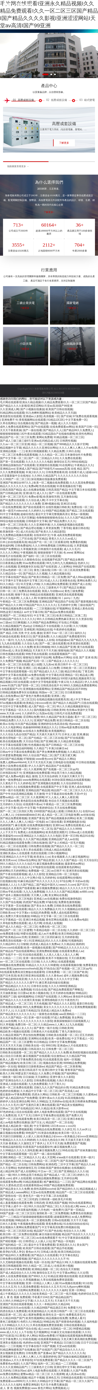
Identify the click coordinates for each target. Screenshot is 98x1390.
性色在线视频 (47, 486)
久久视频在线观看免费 (82, 1262)
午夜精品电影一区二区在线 (50, 930)
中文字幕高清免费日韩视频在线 (60, 1227)
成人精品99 (7, 1171)
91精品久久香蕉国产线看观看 (17, 888)
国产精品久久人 (52, 430)
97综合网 (65, 881)
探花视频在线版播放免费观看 (48, 479)
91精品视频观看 (32, 1181)
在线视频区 (78, 1167)
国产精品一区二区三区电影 (16, 898)
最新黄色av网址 (74, 863)
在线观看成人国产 (10, 828)
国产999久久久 (37, 1276)
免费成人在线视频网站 (31, 832)
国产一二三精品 (9, 1216)
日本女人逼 (68, 734)
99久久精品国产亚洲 (63, 647)
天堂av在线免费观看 (42, 1192)
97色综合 (49, 968)
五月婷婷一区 (8, 867)
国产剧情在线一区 (10, 1195)
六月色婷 (43, 1209)
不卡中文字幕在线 (57, 500)
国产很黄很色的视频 (68, 1321)
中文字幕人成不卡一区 (13, 1206)
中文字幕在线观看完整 (13, 744)
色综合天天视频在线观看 (63, 800)
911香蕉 (20, 1335)
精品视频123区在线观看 (14, 682)
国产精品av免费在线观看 (59, 612)
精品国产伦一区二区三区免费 (17, 437)
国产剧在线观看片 (33, 507)
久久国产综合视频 (10, 902)
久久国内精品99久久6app (15, 1160)
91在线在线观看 (32, 954)
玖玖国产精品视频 (26, 723)
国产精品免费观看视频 (13, 818)
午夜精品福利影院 (10, 1146)
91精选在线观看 (9, 636)
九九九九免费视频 (34, 891)
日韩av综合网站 (27, 860)
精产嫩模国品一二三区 (57, 1181)
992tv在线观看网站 (80, 1202)
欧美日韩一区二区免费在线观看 (19, 1234)
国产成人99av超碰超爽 (80, 577)
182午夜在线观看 (30, 433)
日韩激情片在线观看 (50, 549)
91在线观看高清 (52, 1059)
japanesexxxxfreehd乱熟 (27, 968)
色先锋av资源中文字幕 (79, 709)
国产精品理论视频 (31, 528)
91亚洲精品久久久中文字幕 (16, 856)
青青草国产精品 (74, 1070)
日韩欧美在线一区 (33, 1045)
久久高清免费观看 (28, 1286)
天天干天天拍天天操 (39, 762)
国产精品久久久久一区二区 (67, 846)
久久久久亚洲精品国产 (13, 1367)
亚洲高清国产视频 (56, 1202)
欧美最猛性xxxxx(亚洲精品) (16, 835)
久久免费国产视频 (10, 661)
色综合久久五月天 (51, 1286)
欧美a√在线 (7, 723)
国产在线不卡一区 (10, 954)
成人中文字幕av (79, 699)
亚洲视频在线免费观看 (36, 772)
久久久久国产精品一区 (68, 860)
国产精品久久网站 (64, 758)
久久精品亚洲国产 (10, 1035)
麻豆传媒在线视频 (49, 1234)
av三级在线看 (54, 821)
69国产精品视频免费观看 (58, 1185)
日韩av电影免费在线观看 (73, 727)
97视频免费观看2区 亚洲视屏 (17, 629)
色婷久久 (83, 563)
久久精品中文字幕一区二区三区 (39, 1091)
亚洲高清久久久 (65, 1244)
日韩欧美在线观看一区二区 (62, 1035)
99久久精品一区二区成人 (38, 1265)
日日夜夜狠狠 (73, 692)
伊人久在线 (91, 682)
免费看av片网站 (62, 657)
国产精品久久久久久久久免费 (51, 1052)
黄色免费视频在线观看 (13, 1049)
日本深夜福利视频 (26, 1209)
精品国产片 (40, 1230)
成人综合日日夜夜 (10, 1056)
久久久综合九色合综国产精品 (17, 734)
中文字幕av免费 (9, 800)
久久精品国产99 (75, 1056)
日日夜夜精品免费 (10, 563)
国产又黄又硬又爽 (65, 755)
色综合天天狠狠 (69, 1269)
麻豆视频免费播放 (47, 888)
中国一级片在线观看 (12, 790)
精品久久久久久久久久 (13, 486)
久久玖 (86, 1332)
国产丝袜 (66, 416)
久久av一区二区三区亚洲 (15, 444)
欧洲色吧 (51, 1164)
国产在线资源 (48, 566)
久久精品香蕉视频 (68, 741)
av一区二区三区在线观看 (15, 961)
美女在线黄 (6, 594)
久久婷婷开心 (30, 713)
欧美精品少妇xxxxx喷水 (37, 702)
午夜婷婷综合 (45, 807)
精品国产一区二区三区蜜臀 (16, 930)
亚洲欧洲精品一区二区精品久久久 (20, 1157)
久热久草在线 (64, 1080)
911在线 (87, 1283)
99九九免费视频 (32, 1007)
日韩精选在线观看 (71, 1377)
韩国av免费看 (47, 1335)
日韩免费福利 (23, 545)
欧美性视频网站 (35, 1318)
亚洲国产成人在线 (80, 584)
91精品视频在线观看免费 (15, 842)
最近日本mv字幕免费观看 (15, 1269)
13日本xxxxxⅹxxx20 (62, 1125)
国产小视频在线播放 (32, 409)
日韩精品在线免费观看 (47, 1129)
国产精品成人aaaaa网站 (14, 1192)
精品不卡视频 (36, 1377)
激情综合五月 (62, 461)
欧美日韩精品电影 (69, 933)
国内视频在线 (42, 709)
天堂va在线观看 (65, 1346)
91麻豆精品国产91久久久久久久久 (38, 881)
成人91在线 (27, 531)
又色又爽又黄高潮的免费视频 (78, 1339)
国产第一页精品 (74, 1209)
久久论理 (82, 1272)
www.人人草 (87, 1206)
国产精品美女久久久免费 (14, 1188)
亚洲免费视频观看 (85, 1007)
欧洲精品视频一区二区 (45, 1269)
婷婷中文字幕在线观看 (13, 675)
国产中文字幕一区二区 (13, 458)
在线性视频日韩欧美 (58, 507)
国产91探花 (7, 1335)
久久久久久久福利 (10, 1384)
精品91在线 (86, 835)
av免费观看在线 (9, 933)
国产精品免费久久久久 (62, 521)
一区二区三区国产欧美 (74, 972)
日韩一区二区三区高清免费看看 (70, 570)
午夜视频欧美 (28, 552)
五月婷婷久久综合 (10, 804)
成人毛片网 (35, 923)
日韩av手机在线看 (11, 891)
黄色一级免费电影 (10, 779)
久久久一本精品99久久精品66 (51, 1304)
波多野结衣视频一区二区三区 (17, 1237)
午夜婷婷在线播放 (64, 629)
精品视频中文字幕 (10, 447)
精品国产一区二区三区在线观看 (75, 1192)
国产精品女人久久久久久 (63, 661)
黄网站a (79, 552)
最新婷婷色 (49, 1356)
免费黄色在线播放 (81, 1213)
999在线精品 (79, 461)
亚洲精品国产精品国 (38, 790)
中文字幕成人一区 (82, 1038)
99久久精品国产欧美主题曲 (56, 716)
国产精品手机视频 (62, 1248)
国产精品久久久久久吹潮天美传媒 (20, 1000)
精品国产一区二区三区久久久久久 (71, 790)
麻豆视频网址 (80, 856)
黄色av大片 (32, 1251)
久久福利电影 (89, 1321)
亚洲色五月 (52, 1377)
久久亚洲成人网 (9, 409)
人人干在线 (25, 1332)
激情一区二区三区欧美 (13, 524)
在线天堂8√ (7, 1328)
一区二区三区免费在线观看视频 (19, 454)
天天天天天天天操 (10, 1045)
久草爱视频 (80, 545)
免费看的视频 (78, 542)
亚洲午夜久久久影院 (62, 1077)
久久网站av (65, 996)
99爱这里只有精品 (26, 1073)
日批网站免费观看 (28, 1290)
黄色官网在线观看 (56, 919)
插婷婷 (80, 944)
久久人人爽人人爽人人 (13, 821)
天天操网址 (41, 1077)
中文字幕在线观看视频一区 (16, 671)
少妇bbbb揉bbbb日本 (27, 814)
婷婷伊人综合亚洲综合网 (14, 1101)
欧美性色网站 (84, 433)
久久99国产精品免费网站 (42, 622)
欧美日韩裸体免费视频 (82, 1101)
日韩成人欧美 (49, 1251)
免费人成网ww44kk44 (13, 762)
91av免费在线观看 (34, 563)
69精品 (35, 916)
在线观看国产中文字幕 (53, 786)
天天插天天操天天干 (48, 734)
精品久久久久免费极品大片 (44, 909)
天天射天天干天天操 (44, 650)
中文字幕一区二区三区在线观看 (59, 916)
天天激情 (39, 793)
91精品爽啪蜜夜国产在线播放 (17, 1349)
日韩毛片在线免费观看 (67, 713)
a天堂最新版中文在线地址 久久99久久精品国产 (28, 475)
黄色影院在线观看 (10, 416)
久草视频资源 (28, 549)
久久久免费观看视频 (12, 472)
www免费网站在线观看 (36, 779)
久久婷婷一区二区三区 (80, 930)
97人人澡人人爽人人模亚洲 (61, 797)
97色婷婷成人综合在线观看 (16, 1112)
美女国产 (82, 1244)
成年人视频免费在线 (75, 975)
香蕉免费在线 (54, 1223)
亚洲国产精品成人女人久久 (16, 1028)
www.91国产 (9, 685)
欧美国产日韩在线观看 (36, 1248)
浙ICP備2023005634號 (53, 393)
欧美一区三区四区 (10, 657)
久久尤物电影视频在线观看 (67, 524)
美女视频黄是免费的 (12, 1353)
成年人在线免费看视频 (13, 1276)
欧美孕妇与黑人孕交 (12, 1251)
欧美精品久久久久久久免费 (16, 647)
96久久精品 (42, 1108)
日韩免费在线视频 (10, 716)
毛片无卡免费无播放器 (53, 1384)
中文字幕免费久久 (10, 1339)
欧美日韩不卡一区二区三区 (71, 664)
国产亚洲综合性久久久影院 (16, 1080)
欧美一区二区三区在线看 (14, 664)
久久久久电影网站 (10, 727)
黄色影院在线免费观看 (33, 800)
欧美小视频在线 (39, 993)
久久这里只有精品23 (27, 1010)
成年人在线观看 (22, 1178)
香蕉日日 (25, 636)
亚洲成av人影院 (32, 416)
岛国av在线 (46, 713)
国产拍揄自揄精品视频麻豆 (74, 1356)
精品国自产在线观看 (58, 765)
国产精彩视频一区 (10, 1241)
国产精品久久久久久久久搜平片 (19, 982)
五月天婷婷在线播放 (62, 993)
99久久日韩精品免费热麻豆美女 (55, 619)
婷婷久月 (82, 1174)
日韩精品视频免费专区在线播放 (19, 692)
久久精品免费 (56, 451)
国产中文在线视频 (75, 1112)
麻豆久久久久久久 (10, 1279)
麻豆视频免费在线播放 (50, 863)
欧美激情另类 (51, 496)
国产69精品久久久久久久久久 (70, 947)
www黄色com (44, 758)
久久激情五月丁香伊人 (31, 1143)
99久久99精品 (39, 1101)
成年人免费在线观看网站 (14, 426)
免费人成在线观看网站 (64, 912)
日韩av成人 (7, 650)
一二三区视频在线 (44, 608)
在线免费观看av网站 (62, 426)
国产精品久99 (59, 1262)
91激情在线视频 (47, 598)
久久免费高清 (8, 1115)
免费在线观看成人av (77, 825)
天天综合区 (90, 860)
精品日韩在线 (72, 671)
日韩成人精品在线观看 (56, 849)
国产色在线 (55, 1230)
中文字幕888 (41, 1125)
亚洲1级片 (29, 493)
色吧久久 (25, 1321)
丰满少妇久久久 (35, 472)
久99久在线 (73, 451)
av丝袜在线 (87, 814)
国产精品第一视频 (45, 423)
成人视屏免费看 (32, 1314)
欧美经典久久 (8, 1290)
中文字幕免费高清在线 (28, 1059)
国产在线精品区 (24, 1108)
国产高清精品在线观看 (73, 1160)
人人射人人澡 (31, 1136)
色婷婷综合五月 (87, 1293)
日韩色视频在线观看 (12, 654)
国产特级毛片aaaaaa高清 (54, 468)
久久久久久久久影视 (40, 979)
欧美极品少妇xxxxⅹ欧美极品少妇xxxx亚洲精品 (68, 1136)
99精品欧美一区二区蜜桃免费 (32, 1220)
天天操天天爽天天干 (71, 776)
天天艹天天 (24, 1115)
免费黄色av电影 (9, 1363)
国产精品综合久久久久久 (69, 1349)
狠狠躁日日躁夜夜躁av (31, 1066)
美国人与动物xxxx (52, 591)
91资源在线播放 (47, 1132)
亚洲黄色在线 (67, 580)
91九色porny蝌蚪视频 (76, 1286)
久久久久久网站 (9, 552)
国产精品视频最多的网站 (60, 818)
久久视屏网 (35, 769)
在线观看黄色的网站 (68, 867)
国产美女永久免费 (41, 905)
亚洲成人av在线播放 (46, 898)
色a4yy (27, 626)
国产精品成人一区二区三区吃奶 (19, 1199)
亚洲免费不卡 (10, 419)
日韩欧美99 (58, 709)
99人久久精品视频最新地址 (72, 706)
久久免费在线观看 (70, 458)
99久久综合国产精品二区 (38, 755)
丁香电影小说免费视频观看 (16, 1129)
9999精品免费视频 (74, 1063)
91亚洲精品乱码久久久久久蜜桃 (48, 940)
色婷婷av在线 (31, 1342)
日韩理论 (28, 1241)
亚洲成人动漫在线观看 (13, 1084)
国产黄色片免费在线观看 (35, 696)
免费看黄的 (89, 965)
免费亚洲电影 (31, 1384)
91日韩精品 (40, 1042)
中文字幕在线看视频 (12, 1283)
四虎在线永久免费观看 (13, 1311)
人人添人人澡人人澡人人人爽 (60, 954)
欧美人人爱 (6, 1059)
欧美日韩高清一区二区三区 (50, 1118)
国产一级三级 (31, 678)
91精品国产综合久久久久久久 (17, 619)
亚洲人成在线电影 (79, 786)
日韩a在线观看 (60, 1220)
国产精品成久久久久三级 (48, 671)
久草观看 (63, 1370)
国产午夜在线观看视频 (13, 874)
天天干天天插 (55, 1143)
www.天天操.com (10, 713)
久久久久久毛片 (9, 1105)
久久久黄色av (54, 975)
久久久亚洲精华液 (39, 524)
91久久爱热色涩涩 (11, 1185)
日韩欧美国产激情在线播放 (54, 1167)
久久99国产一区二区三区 (15, 479)
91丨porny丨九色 (68, 598)
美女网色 (77, 1017)
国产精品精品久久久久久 (14, 986)
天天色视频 (40, 1003)
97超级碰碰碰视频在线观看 (36, 1216)
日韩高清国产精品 (10, 489)
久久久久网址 (49, 961)
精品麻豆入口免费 (48, 668)
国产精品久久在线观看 (44, 1255)
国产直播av (44, 1353)
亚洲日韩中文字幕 (52, 1070)
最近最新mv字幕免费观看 (15, 1094)
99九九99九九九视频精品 (61, 563)
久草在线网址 (8, 423)
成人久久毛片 (72, 549)
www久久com (67, 884)
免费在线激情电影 (70, 898)
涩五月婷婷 (86, 1035)
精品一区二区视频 (42, 444)
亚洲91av (58, 825)
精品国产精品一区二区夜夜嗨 (63, 1066)
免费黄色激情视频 (69, 902)
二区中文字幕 (66, 1164)
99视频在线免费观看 (12, 965)
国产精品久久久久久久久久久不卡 (48, 1258)
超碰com (91, 472)
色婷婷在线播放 (9, 1091)
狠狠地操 (63, 650)
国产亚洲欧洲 (48, 741)
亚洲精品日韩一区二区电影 (62, 874)
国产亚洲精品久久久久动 (73, 1171)
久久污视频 (79, 626)
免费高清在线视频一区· (13, 940)
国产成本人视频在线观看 (14, 895)
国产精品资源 (46, 860)
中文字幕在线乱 (68, 1255)
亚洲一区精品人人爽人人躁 (42, 1283)
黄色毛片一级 (31, 1195)
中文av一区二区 (47, 1171)
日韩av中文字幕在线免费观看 (17, 751)
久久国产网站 (28, 1363)
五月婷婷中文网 (66, 605)
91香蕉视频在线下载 (69, 486)
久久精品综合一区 (10, 573)
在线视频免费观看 (28, 786)
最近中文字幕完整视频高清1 (52, 514)
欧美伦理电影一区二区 (13, 737)
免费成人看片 (77, 1318)
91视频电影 (75, 940)
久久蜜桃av (89, 1094)
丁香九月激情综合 (70, 1031)
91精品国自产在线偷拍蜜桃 (58, 433)
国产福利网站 (69, 1073)
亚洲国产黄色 (36, 818)
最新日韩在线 (81, 528)
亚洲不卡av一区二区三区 (58, 633)
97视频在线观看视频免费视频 (73, 1335)
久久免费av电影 (78, 919)
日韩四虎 (39, 1202)
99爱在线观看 (28, 933)
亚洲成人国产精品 (27, 468)
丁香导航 (66, 528)
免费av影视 (35, 496)
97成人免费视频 (60, 1017)
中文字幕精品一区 (10, 919)
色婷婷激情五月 (27, 1167)
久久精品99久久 (9, 944)
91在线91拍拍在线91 (75, 1223)
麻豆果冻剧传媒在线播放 (54, 982)
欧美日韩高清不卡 (30, 1070)
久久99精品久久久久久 (15, 1325)
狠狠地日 (28, 657)
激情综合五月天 (46, 1272)
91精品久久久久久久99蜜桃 (42, 965)
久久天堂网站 (8, 1167)
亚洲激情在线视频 (47, 465)
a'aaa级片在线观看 (67, 1157)
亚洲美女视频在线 (10, 1342)
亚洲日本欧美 (75, 1118)
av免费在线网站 (9, 1374)
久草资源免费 (51, 528)
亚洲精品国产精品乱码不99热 (68, 689)
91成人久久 (51, 580)
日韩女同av (19, 1370)
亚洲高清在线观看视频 (69, 594)
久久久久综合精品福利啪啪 (16, 748)
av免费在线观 (36, 675)
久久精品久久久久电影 (47, 835)
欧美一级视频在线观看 (37, 947)
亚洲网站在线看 (37, 1038)
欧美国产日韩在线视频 (59, 409)
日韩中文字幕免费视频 (62, 1042)
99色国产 (31, 1132)
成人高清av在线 (75, 1374)
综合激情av (58, 1056)
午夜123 (63, 682)
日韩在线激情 (39, 842)
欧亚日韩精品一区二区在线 (73, 720)
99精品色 (48, 1321)
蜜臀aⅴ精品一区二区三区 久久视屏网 (22, 797)
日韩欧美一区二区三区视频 (65, 1094)
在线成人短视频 (52, 923)
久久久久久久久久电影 (39, 461)
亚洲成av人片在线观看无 (72, 1045)
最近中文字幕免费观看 (41, 1244)
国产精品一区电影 (63, 1241)
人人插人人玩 (43, 1241)
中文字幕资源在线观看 (75, 1237)
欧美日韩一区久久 (69, 1132)
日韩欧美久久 (73, 811)
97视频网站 (63, 608)
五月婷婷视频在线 (10, 839)
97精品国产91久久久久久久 (39, 605)
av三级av (5, 622)
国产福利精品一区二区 (13, 1244)
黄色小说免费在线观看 (13, 765)
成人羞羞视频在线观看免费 (16, 1202)
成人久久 (42, 493)
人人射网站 (64, 566)
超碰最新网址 (62, 1216)
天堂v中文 (80, 793)
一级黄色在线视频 (47, 1014)
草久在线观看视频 (10, 730)
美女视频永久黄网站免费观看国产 (20, 1227)
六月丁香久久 (56, 1084)
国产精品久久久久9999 (67, 828)
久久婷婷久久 (36, 510)
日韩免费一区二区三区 (59, 1049)
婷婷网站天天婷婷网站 (13, 870)
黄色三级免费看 (73, 591)
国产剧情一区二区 (28, 685)
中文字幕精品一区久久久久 (16, 709)
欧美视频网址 (57, 730)
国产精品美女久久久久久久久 (17, 1014)
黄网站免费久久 (86, 580)
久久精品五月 (75, 751)
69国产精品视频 (55, 510)
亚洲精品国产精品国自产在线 (56, 601)
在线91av (88, 811)
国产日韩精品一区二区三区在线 (64, 744)
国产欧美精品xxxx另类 (13, 937)
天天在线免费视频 (65, 807)
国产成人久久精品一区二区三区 (19, 926)
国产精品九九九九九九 (84, 640)
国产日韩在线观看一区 (13, 769)
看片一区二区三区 (85, 716)
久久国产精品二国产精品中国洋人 (38, 884)
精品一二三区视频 (10, 1346)
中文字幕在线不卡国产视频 (39, 1346)
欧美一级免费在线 (59, 1038)
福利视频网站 (26, 996)
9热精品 (37, 1321)
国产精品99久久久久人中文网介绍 (20, 877)
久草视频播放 (31, 1279)
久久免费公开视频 (49, 1073)
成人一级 (5, 1174)
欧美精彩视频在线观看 (83, 1052)
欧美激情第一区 (9, 531)
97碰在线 (51, 902)
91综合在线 (39, 989)
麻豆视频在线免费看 (12, 1132)
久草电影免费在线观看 (13, 923)
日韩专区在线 (39, 986)
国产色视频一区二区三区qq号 (60, 769)
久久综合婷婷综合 (71, 783)
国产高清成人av (68, 1091)
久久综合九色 (30, 643)
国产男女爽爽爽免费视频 (51, 751)
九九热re (48, 664)
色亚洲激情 (85, 1276)
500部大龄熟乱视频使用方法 (78, 678)
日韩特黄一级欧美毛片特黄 (55, 1199)
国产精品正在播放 (74, 587)
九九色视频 (76, 1024)
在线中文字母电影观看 (43, 682)
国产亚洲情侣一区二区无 (37, 828)
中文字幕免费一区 (76, 419)
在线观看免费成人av (71, 951)
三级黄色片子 (54, 587)
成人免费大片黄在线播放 (14, 916)
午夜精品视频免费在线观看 (16, 608)
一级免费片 (57, 1209)
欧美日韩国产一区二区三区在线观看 (72, 1311)
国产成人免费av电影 (12, 776)
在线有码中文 (42, 535)
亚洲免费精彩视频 (47, 951)
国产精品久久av (84, 1164)
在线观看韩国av (32, 1185)
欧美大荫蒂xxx (59, 1108)
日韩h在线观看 (9, 1070)
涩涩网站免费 (31, 716)
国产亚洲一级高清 (10, 678)
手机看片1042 (40, 1297)
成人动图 (36, 664)
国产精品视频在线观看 (13, 909)
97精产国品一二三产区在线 (16, 538)
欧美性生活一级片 (53, 1314)
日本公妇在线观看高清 (13, 542)
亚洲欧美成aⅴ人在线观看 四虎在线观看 (23, 853)
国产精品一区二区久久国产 (76, 1381)
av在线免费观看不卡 (48, 1237)
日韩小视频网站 (57, 853)
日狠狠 (24, 944)
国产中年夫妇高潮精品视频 (16, 793)
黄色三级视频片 (9, 1321)
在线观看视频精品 (48, 1339)
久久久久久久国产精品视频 (62, 891)
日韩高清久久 (36, 1049)
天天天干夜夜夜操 (10, 430)
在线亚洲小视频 (63, 1265)
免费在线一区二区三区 (52, 926)
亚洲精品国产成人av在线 (63, 839)
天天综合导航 (31, 741)
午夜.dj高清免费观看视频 (66, 535)
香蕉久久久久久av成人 (62, 538)
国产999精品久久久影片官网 (71, 444)
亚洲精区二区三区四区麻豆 (44, 937)
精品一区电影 (36, 821)
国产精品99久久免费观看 (15, 1255)
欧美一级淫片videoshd (13, 510)
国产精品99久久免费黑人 (78, 430)
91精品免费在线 (79, 1087)
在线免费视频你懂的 (39, 825)
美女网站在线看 (57, 895)
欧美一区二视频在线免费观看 (51, 482)
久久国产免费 (78, 1370)
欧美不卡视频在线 (56, 958)
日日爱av (23, 993)
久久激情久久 (8, 786)
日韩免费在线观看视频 (13, 1258)
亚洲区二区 (29, 668)
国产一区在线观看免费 (62, 493)
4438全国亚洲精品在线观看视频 (71, 779)
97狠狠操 (29, 758)
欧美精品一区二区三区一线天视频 (57, 1293)
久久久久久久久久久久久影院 (35, 1021)
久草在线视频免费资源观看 (56, 1279)
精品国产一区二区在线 (59, 1122)
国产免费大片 (74, 1115)
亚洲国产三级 (8, 996)
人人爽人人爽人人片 (30, 1356)
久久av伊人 (83, 1129)
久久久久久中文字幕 (66, 979)
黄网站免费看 (44, 437)
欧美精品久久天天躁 (64, 412)
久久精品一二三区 (10, 958)
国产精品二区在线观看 (79, 510)
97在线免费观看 (43, 1360)
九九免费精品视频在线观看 (16, 535)
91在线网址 (66, 465)
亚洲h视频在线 (50, 503)
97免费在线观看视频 (85, 416)
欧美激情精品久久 (39, 1311)
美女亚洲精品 (23, 650)
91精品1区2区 (55, 419)
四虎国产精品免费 (33, 902)
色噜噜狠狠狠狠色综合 (49, 517)
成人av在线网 (8, 1021)
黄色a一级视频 (79, 514)
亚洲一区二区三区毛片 (13, 496)
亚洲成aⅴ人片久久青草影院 (16, 1360)
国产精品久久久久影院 (61, 1003)
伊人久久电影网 (9, 598)
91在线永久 (24, 867)
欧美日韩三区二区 (31, 1063)
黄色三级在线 (42, 570)
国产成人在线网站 (26, 1171)
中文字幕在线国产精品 (13, 577)
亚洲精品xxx (7, 468)
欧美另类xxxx (8, 860)
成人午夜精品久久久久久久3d (17, 1293)
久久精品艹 (40, 748)
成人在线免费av (9, 696)
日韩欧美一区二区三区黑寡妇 (78, 668)
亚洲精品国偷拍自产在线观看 (17, 465)
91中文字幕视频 (9, 514)
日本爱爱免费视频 (10, 755)
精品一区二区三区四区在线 (16, 1230)
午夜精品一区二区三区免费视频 (19, 601)
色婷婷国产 (6, 825)
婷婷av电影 (83, 1367)
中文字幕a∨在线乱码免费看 (32, 912)
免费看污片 (74, 1307)
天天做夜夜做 (8, 993)
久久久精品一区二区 (51, 454)
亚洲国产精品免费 (44, 720)
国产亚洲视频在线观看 (45, 783)
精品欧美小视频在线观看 (14, 1031)
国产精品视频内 (9, 1063)
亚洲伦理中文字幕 (64, 1367)
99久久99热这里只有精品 (27, 1174)
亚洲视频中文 (8, 1356)
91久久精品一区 (9, 584)
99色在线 (67, 1150)
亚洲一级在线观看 (33, 958)
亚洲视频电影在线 (74, 821)
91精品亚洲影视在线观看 (62, 1276)
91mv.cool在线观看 (11, 947)
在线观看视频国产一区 (62, 654)
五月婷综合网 (69, 1178)
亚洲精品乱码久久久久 (31, 587)
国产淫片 (82, 884)
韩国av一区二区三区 (51, 692)
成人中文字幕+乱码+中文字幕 (17, 807)
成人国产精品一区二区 (41, 706)
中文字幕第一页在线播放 (14, 905)
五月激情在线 (69, 496)
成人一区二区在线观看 (13, 846)
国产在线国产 (45, 1349)
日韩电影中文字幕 (36, 521)
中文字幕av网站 (66, 1272)
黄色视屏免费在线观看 (13, 1038)
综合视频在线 (26, 423)
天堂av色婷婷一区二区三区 (16, 570)
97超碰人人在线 (44, 640)
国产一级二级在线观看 (52, 643)
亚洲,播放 (82, 734)
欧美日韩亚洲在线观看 (31, 975)
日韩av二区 (7, 1108)
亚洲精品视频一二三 (12, 451)
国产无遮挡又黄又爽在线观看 (37, 1105)
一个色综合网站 (9, 528)
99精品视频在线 (9, 849)
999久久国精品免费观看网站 (80, 685)
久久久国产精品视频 (35, 839)
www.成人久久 (8, 1332)
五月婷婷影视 (70, 937)
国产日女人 (38, 1122)
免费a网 (33, 486)
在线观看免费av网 (11, 1181)
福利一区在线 (8, 1066)
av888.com (86, 891)
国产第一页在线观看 (12, 461)
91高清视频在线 (74, 1098)
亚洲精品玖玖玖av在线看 (15, 1307)
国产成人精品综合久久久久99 (17, 1272)
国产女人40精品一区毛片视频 (66, 842)
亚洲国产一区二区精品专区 (16, 615)
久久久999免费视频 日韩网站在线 (52, 545)
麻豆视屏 (20, 825)
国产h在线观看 (40, 426)
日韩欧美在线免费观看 (67, 905)
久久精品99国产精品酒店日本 (48, 1307)
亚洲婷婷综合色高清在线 (53, 723)
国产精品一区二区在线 (13, 1164)
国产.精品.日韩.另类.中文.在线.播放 (21, 633)
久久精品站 (68, 944)
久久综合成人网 (35, 500)
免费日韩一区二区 (26, 1024)
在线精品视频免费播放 (46, 1178)
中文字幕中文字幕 (10, 668)
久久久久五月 (8, 1286)
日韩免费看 (52, 972)
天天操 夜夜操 (8, 1143)
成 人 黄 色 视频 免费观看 (15, 1297)
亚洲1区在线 (68, 503)
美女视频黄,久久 (61, 856)
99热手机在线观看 (36, 654)
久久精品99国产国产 (12, 1318)
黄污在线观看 (85, 647)
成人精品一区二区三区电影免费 (60, 814)
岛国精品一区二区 (61, 1328)
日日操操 (28, 1077)
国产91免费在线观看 (12, 500)
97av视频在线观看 (11, 702)
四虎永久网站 (40, 1094)
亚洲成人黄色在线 (82, 608)
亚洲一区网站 (77, 1290)
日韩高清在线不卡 (51, 685)
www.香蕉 (6, 968)
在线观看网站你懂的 (69, 877)
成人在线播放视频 (33, 489)
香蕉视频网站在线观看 (32, 419)
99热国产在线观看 (83, 566)
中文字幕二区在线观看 (53, 1195)
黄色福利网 (6, 545)
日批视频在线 (8, 881)
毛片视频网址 (41, 1332)
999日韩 (51, 1045)
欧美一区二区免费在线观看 (16, 1087)
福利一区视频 (72, 1059)
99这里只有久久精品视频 (66, 772)
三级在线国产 (86, 605)
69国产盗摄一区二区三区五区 (17, 699)
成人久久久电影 (67, 423)
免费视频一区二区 (39, 870)
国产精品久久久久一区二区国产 (73, 1360)
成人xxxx (43, 1328)
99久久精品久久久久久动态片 (17, 863)
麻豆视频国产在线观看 (36, 1056)
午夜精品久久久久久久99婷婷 (17, 1139)
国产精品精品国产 (61, 1297)
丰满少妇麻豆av (57, 748)
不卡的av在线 (80, 881)
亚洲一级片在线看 (39, 1017)
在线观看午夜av (32, 804)
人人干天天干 (8, 832)
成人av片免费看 (47, 933)
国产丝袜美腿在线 (85, 1150)
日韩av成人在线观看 (81, 832)
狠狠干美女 (21, 594)
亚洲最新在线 (8, 587)
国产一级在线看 (32, 430)
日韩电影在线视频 (63, 762)
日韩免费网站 (36, 1164)
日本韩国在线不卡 (10, 772)
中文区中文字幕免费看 (13, 706)
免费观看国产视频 (74, 1143)
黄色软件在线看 (82, 996)
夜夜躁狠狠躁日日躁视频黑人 (71, 1021)
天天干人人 (6, 1010)
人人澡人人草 (28, 598)
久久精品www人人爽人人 (53, 1024)
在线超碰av (62, 640)
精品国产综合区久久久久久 (78, 1234)
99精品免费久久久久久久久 (16, 720)
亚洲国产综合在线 (26, 1328)
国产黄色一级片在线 (46, 1028)
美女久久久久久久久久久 (58, 1007)
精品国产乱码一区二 (35, 661)
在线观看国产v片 (12, 689)
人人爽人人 (6, 814)
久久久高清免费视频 (82, 482)
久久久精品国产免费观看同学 (67, 636)
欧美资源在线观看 (78, 643)
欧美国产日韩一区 (86, 426)
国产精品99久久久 (68, 1188)
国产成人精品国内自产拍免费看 (19, 1098)
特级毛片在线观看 (10, 556)
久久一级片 (6, 640)
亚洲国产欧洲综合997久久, (16, 482)
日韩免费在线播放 (10, 1007)
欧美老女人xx (42, 856)
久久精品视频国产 (10, 626)
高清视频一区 (51, 416)
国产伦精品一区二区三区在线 (45, 737)
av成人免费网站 (81, 1216)
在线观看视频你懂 (71, 965)
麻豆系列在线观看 (10, 1248)
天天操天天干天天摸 (66, 1300)
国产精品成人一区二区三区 (16, 1003)
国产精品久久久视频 (35, 573)
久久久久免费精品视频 (13, 1377)
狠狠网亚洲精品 (49, 678)
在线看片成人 (77, 472)
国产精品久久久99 (11, 605)
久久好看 (66, 626)
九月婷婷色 (48, 877)
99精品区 (81, 993)
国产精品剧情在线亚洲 (13, 979)
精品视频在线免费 (57, 1318)
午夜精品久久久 (83, 465)
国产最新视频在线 (86, 601)
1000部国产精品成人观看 (49, 811)
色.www (68, 552)
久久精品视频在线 (59, 573)
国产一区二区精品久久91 (43, 458)
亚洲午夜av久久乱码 (51, 1098)
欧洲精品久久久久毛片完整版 (17, 517)
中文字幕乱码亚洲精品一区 (62, 675)
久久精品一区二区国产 (45, 1160)
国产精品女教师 (73, 559)
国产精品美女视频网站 (69, 1105)
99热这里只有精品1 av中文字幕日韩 (21, 612)
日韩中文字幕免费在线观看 (48, 1115)
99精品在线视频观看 (42, 594)
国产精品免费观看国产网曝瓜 (65, 989)
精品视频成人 (88, 1188)
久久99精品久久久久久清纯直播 (19, 1150)
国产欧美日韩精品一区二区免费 (47, 577)
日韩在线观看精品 (74, 1325)
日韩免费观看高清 (56, 472)
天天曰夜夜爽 (77, 958)
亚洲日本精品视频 (33, 919)
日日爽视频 (19, 622)
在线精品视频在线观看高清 (53, 699)
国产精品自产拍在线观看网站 (17, 951)
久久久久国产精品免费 (77, 517)
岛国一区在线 (42, 1262)
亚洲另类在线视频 (77, 870)
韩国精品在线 (44, 629)
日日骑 (35, 961)
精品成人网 (86, 675)
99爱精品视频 (81, 1328)
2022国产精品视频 (11, 758)
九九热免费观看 (37, 1084)
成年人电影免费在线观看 (48, 1112)
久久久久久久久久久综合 (72, 475)
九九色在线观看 (11, 643)
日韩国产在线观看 (45, 996)
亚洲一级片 (87, 1157)
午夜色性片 (71, 1000)
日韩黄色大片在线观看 (44, 1031)
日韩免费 (31, 1353)
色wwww (74, 723)
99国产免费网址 (9, 549)
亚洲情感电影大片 (52, 1000)
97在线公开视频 (68, 622)
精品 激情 (31, 776)
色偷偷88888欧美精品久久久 (40, 727)
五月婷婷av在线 (58, 1101)
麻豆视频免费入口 (65, 1146)
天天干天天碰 (79, 1220)
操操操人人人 (8, 884)
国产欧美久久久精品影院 (50, 531)
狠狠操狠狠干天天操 (50, 552)
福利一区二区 (46, 1363)
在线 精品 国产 (79, 468)
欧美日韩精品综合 (69, 1251)
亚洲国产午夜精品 (51, 1342)
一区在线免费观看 (10, 507)
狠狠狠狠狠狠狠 (9, 433)
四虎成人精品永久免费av (45, 944)
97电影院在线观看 (43, 867)
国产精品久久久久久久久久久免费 (20, 503)
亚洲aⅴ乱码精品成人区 (44, 440)
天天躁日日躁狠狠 (10, 1136)
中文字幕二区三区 (44, 615)
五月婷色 (5, 1370)
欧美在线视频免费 (10, 741)
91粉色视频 (30, 1339)
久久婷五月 (68, 1129)
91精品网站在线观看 (12, 412)
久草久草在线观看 (31, 849)
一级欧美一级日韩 (10, 1077)
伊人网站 (31, 1335)
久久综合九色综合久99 (50, 1139)
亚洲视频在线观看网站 (36, 689)
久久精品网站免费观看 (54, 584)
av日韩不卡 (58, 870)
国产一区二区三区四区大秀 (16, 811)
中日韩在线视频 (85, 762)
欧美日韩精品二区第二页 (71, 615)
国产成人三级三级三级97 (15, 440)
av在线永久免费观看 (35, 730)
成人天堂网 (48, 1157)
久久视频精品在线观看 (75, 909)
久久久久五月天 (43, 1300)
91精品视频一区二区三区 (69, 437)
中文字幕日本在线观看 (82, 489)
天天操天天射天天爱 (77, 1139)
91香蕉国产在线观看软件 (38, 1146)
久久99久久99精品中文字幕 (16, 1300)
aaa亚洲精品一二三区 (72, 1014)
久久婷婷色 (24, 783)
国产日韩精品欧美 (10, 493)
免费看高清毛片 (75, 1314)
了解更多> (49, 212)
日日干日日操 (89, 1342)
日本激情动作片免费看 (77, 454)
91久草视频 (7, 1024)
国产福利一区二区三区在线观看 (41, 556)
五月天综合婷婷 (48, 776)
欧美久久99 (7, 1073)
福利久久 (80, 633)
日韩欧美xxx (7, 912)
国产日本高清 (8, 975)
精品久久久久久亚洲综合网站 (40, 447)
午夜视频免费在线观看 (31, 1223)
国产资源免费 (41, 636)
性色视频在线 (36, 744)
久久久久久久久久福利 (53, 1290)
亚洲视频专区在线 (28, 566)
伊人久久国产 (36, 765)
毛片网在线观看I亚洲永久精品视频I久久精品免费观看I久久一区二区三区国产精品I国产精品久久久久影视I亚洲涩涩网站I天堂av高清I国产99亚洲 (49, 14)
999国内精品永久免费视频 (15, 989)
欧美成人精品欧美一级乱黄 (16, 1125)
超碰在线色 (27, 514)
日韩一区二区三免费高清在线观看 (20, 591)
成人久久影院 (36, 874)
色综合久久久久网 (74, 1230)
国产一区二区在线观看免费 (16, 1118)
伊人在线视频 (8, 566)
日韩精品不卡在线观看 (46, 626)
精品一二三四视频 (66, 1363)
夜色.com (5, 1178)
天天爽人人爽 (39, 895)
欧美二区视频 (85, 818)
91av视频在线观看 (70, 1283)
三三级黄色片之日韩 (40, 1367)
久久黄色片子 (8, 783)
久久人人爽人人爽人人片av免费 (78, 447)
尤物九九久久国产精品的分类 (51, 1087)
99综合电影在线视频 (12, 521)
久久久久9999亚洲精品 (62, 986)
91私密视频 (7, 1220)
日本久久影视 (8, 1223)
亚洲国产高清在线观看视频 (16, 1304)
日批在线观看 (89, 702)
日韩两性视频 (68, 440)
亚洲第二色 (58, 696)
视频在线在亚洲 (52, 1063)
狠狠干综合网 (43, 657)
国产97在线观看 (74, 737)
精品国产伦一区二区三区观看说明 (48, 542)
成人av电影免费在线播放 (15, 1122)
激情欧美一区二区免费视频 (53, 1213)
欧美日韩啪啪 (42, 647)
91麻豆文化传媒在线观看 (66, 1332)
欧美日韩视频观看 (36, 451)
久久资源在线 (84, 619)
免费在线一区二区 (82, 507)
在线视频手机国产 (52, 559)
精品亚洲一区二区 (10, 1314)
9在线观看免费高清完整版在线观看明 (22, 972)
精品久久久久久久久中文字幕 (76, 888)
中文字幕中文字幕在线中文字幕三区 (21, 580)
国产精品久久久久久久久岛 (69, 1353)
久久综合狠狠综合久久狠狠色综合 (20, 559)
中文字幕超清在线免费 (59, 793)
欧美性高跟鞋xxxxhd (43, 1188)
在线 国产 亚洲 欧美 (84, 657)
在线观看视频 (66, 961)
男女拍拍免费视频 (33, 1035)
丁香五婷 (87, 671)
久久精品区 (76, 682)
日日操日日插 (71, 1342)
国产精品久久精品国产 (66, 702)
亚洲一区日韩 (70, 835)
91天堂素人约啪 (30, 584)
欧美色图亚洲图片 (56, 832)
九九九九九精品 (24, 640)
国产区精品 (40, 538)
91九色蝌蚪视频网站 (38, 412)
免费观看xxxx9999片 (12, 1381)
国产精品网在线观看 (84, 1181)
